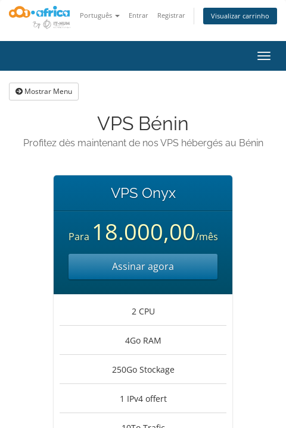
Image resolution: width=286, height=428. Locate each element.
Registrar (171, 15)
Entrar (138, 15)
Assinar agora (143, 266)
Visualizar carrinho (240, 15)
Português (100, 15)
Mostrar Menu (43, 91)
